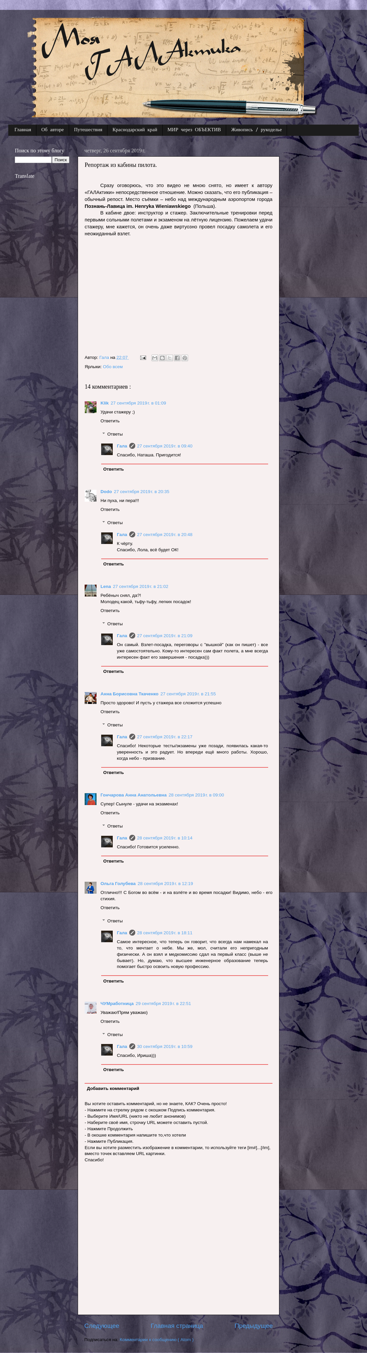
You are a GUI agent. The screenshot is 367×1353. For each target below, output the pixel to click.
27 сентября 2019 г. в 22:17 (165, 736)
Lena (106, 586)
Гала (122, 446)
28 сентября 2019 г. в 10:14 (165, 837)
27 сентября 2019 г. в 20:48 (165, 534)
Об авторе (52, 130)
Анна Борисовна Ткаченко (129, 693)
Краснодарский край (134, 130)
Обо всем (113, 366)
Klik (105, 403)
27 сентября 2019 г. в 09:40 (165, 446)
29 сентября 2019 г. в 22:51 (163, 1003)
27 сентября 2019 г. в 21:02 (141, 586)
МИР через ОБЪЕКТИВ (194, 130)
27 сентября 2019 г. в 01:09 (138, 403)
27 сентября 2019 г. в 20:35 (142, 491)
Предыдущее (253, 1325)
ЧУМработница (117, 1003)
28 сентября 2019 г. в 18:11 (165, 932)
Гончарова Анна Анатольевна (134, 794)
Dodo (106, 491)
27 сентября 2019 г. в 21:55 (188, 693)
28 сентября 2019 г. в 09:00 (196, 794)
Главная (23, 130)
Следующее (101, 1325)
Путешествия (88, 130)
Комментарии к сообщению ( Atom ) (156, 1339)
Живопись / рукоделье (256, 130)
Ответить (110, 420)
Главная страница (177, 1325)
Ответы (115, 434)
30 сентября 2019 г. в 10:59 (165, 1046)
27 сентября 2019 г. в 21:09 (165, 635)
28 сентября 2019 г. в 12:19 (165, 883)
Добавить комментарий (113, 1088)
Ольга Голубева (118, 883)
